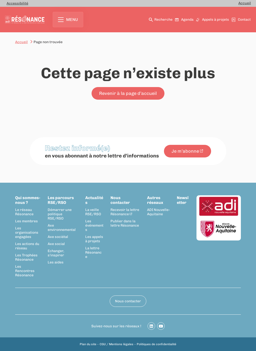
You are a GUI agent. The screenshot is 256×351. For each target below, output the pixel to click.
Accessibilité (17, 3)
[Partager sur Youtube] (161, 326)
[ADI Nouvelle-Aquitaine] (218, 207)
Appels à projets (212, 19)
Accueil (244, 3)
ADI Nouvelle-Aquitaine (158, 212)
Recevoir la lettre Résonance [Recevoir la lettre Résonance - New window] (124, 212)
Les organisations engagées (26, 232)
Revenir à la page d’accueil (128, 93)
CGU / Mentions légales (116, 344)
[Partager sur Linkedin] (151, 326)
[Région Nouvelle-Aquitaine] (218, 229)
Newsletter (183, 200)
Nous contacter (120, 200)
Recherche (161, 19)
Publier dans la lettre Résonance (124, 223)
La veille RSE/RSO (93, 212)
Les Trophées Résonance (26, 257)
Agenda (184, 19)
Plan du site (88, 344)
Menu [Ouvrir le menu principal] (68, 19)
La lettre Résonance (93, 252)
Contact (241, 19)
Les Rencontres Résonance (25, 270)
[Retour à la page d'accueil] (24, 19)
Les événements (94, 225)
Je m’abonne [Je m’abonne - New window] (185, 151)
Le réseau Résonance (24, 212)
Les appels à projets (94, 239)
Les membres (26, 221)
